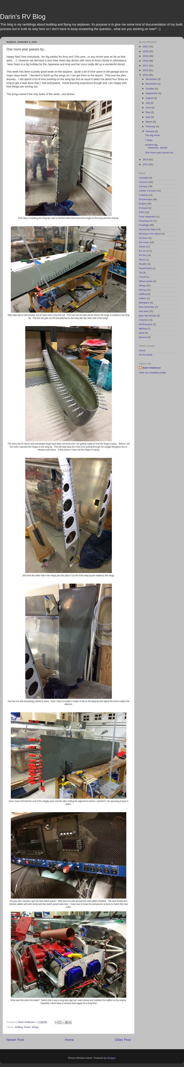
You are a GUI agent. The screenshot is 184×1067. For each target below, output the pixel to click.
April (148, 117)
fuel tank (143, 311)
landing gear (145, 324)
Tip (140, 272)
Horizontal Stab (147, 229)
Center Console (147, 190)
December (151, 79)
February (151, 126)
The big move (152, 135)
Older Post (123, 1040)
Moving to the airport (150, 233)
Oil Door (143, 238)
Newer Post (15, 1040)
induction (144, 320)
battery (142, 298)
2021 (146, 46)
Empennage (145, 199)
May (148, 112)
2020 (146, 51)
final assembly (146, 307)
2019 (146, 56)
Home (69, 1040)
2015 (146, 75)
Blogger (111, 1058)
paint (141, 332)
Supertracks (145, 268)
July (148, 102)
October (150, 88)
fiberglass (144, 302)
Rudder (143, 264)
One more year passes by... (160, 152)
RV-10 (142, 251)
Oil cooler (144, 242)
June (149, 107)
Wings (35, 1027)
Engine (142, 203)
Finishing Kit (145, 221)
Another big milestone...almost (156, 146)
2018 (146, 60)
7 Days (149, 140)
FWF (141, 212)
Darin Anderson (152, 367)
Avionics (143, 182)
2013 (146, 164)
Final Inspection (147, 216)
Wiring (142, 289)
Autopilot (143, 177)
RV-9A (142, 255)
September (152, 93)
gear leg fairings (147, 315)
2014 (146, 159)
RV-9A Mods (145, 354)
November (151, 83)
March (149, 121)
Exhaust (143, 208)
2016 (146, 70)
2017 (146, 65)
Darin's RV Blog (22, 16)
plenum (143, 337)
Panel (27, 1027)
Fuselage (144, 225)
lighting (143, 328)
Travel (142, 277)
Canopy (143, 186)
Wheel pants (145, 281)
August (150, 98)
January (150, 131)
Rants (142, 259)
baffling (19, 1027)
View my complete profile (152, 372)
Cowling (143, 195)
